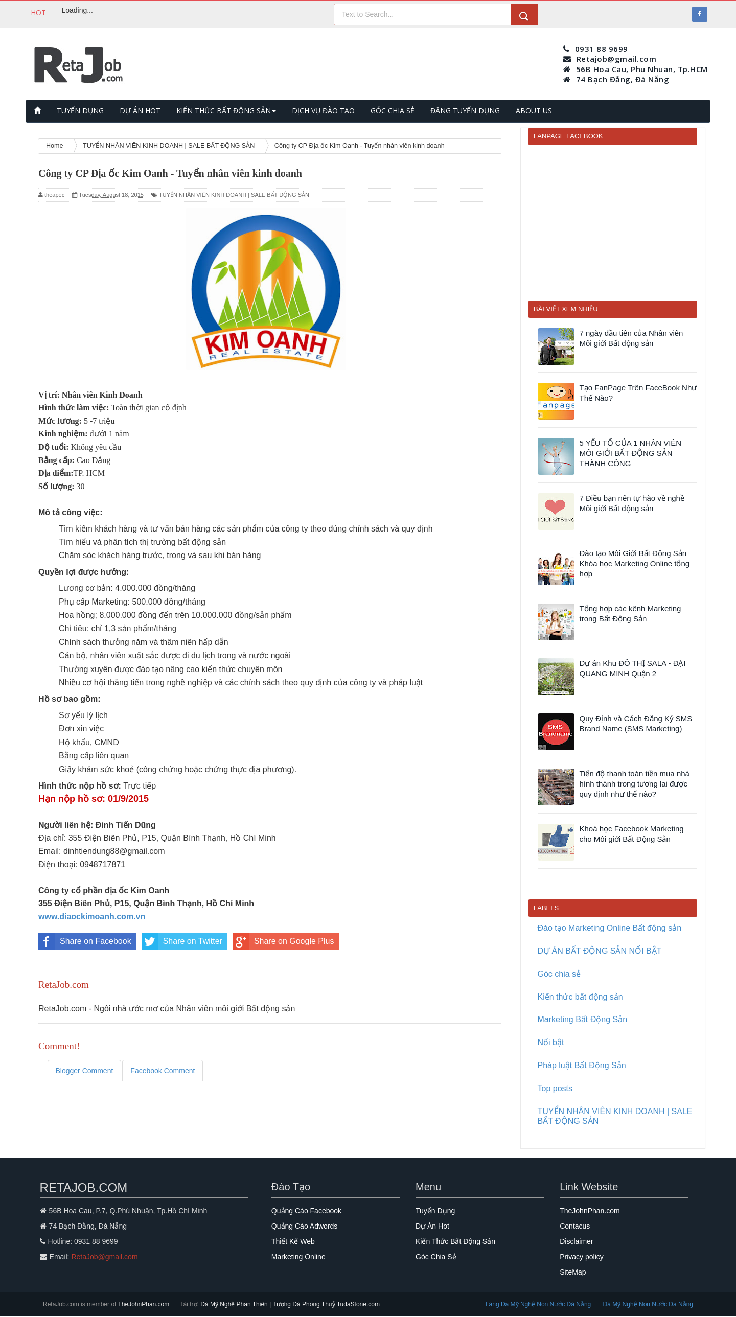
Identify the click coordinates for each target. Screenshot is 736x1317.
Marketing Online (298, 1257)
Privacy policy (582, 1257)
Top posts (555, 1088)
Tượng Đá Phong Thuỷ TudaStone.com (326, 1304)
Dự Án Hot (432, 1226)
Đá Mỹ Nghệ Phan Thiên (234, 1304)
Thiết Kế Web (293, 1241)
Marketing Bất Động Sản (583, 1019)
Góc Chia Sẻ (436, 1257)
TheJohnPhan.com (590, 1211)
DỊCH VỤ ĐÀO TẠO (323, 110)
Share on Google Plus (283, 941)
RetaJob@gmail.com (104, 1257)
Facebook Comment (162, 1071)
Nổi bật (551, 1042)
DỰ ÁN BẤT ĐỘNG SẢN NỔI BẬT (600, 950)
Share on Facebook (84, 941)
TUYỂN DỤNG (80, 110)
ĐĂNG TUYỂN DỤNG (465, 110)
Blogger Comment (84, 1071)
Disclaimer (576, 1241)
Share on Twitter (182, 941)
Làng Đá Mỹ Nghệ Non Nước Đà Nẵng (539, 1304)
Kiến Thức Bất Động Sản (455, 1241)
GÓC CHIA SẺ (393, 110)
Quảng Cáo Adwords (304, 1226)
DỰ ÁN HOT (140, 110)
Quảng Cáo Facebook (306, 1211)
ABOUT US (534, 110)
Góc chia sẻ (559, 973)
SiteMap (573, 1272)
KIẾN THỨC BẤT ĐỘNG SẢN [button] (226, 110)
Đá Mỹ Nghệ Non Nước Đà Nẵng (648, 1304)
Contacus (575, 1226)
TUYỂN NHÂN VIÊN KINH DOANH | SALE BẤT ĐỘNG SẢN (234, 195)
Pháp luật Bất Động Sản (582, 1065)
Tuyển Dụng (435, 1211)
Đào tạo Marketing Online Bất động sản (610, 927)
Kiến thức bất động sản (580, 996)
